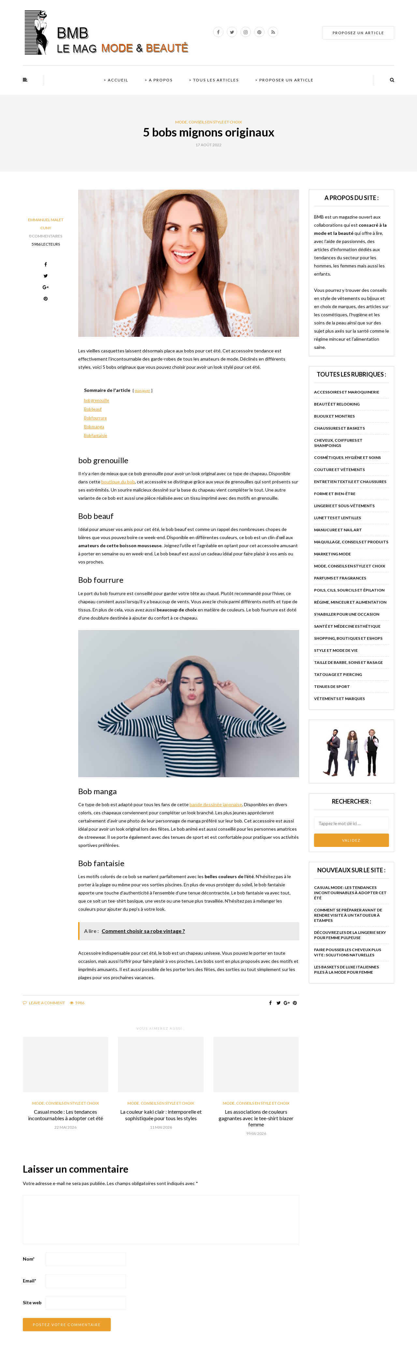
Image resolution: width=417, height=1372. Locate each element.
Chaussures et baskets (339, 428)
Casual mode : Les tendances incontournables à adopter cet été (65, 1114)
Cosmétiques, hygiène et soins (347, 457)
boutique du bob (118, 481)
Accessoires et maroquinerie (346, 392)
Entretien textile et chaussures (350, 481)
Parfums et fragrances (340, 578)
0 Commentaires (45, 236)
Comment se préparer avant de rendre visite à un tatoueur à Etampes (348, 915)
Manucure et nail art (338, 529)
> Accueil (116, 80)
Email (29, 1280)
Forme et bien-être (334, 493)
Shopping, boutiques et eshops (348, 638)
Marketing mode (332, 553)
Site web (32, 1302)
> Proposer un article (284, 80)
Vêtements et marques (339, 698)
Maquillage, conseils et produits (351, 541)
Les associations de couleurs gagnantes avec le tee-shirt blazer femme (256, 1117)
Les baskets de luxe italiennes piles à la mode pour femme (346, 970)
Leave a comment (44, 1002)
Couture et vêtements (339, 469)
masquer (142, 390)
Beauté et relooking (337, 404)
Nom (29, 1259)
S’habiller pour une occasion (346, 614)
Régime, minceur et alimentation (350, 602)
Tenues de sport (332, 686)
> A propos (159, 80)
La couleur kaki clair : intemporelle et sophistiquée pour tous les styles (161, 1114)
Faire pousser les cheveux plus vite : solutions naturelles (347, 952)
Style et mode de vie (336, 650)
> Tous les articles (214, 80)
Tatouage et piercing (338, 674)
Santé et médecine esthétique (347, 626)
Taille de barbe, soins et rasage (348, 662)
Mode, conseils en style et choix (208, 122)
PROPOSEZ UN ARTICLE (358, 33)
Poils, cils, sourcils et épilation (349, 590)
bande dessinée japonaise (216, 804)
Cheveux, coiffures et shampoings (338, 443)
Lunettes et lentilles (337, 517)
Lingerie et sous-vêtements (344, 505)
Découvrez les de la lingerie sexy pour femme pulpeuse (350, 935)
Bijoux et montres (334, 416)
